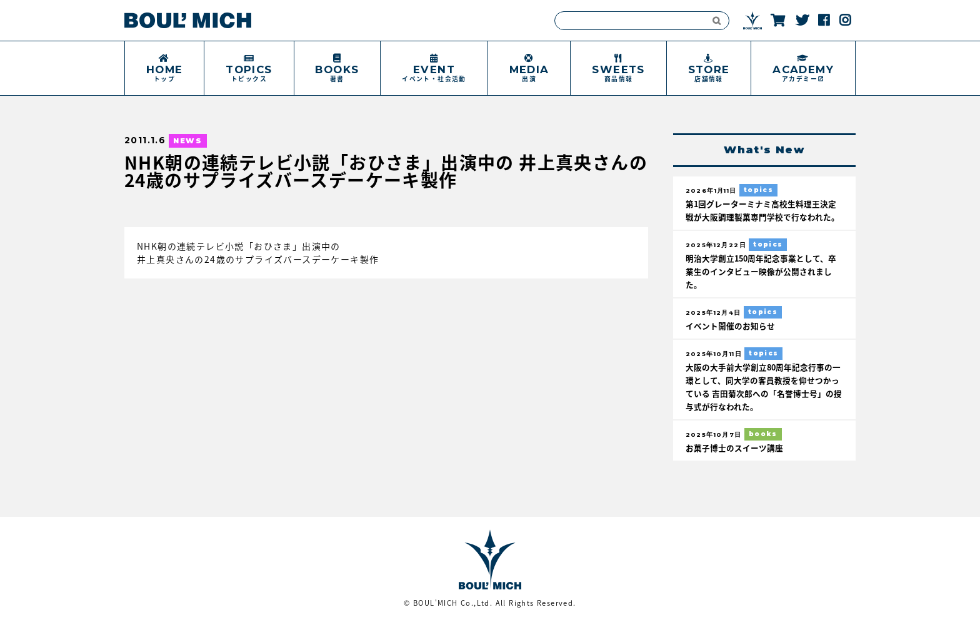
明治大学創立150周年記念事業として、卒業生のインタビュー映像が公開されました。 (761, 271)
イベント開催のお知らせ (730, 326)
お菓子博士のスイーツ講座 (734, 448)
